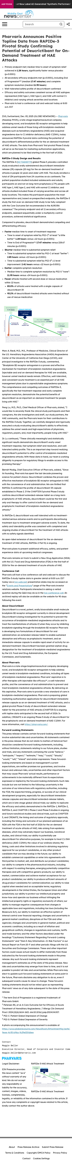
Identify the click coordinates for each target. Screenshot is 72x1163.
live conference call (54, 593)
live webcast (20, 582)
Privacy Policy (60, 1152)
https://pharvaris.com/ (36, 724)
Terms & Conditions (14, 1152)
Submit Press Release (52, 1147)
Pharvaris (63, 116)
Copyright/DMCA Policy (38, 1152)
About (12, 1147)
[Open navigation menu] (4, 24)
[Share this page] (68, 24)
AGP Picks (7, 4)
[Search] (40, 24)
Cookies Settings (41, 1158)
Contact (26, 1158)
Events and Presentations (19, 585)
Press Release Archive (28, 1147)
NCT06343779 (24, 162)
